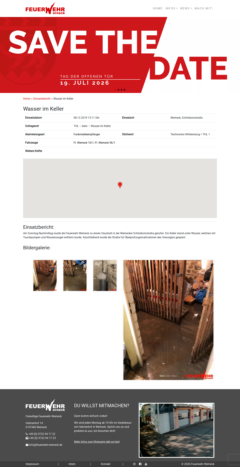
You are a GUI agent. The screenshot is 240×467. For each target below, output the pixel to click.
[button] (115, 90)
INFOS (170, 8)
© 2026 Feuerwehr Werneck (197, 464)
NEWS (185, 8)
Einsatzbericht (41, 98)
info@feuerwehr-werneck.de (44, 444)
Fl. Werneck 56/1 (105, 142)
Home (26, 98)
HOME (158, 8)
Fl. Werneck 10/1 (84, 142)
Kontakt (105, 464)
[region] (120, 55)
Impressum (32, 464)
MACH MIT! (204, 8)
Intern (72, 464)
